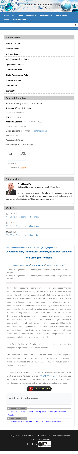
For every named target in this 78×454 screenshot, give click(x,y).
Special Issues (61, 15)
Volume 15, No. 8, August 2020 (45, 248)
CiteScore (22, 154)
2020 (29, 248)
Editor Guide (31, 15)
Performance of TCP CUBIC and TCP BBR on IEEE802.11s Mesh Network (36, 422)
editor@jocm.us (40, 131)
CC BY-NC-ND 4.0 (46, 376)
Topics (6, 19)
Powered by (18, 168)
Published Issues (19, 19)
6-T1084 (39, 389)
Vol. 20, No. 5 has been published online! (22, 235)
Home (6, 15)
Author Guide (17, 15)
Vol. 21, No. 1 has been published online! (22, 217)
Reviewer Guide (46, 15)
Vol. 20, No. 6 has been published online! (22, 226)
